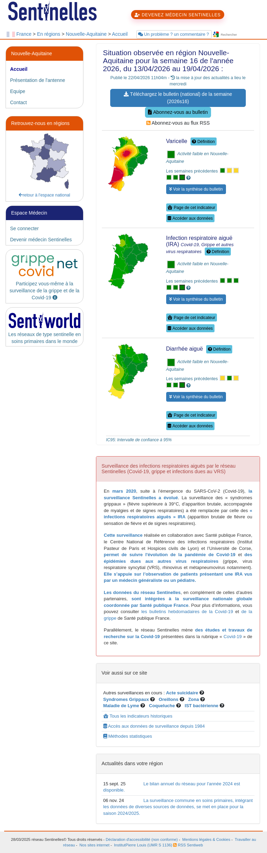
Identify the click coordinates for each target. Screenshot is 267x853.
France (24, 34)
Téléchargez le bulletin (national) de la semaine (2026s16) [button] (178, 97)
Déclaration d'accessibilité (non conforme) (142, 839)
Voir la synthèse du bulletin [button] (196, 189)
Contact (18, 102)
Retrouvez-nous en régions (40, 123)
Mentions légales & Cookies (206, 839)
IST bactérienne (202, 705)
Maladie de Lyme (121, 705)
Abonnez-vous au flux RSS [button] (178, 123)
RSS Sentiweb (188, 845)
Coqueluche (162, 705)
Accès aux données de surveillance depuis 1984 (154, 726)
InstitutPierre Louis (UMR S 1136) (143, 845)
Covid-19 (232, 636)
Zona (193, 699)
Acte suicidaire (182, 692)
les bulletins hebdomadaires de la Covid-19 (187, 611)
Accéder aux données (190, 218)
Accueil (120, 34)
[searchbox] (240, 34)
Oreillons (168, 699)
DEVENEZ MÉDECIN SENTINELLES (177, 14)
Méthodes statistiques (127, 736)
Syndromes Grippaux (126, 699)
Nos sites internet (95, 845)
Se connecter (24, 228)
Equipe (17, 91)
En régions (48, 34)
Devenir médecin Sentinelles (41, 239)
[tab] (44, 69)
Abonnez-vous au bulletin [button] (178, 112)
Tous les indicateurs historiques (137, 716)
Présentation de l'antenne (37, 80)
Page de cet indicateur (191, 207)
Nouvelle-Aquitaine (86, 34)
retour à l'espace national (44, 195)
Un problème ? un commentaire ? (174, 34)
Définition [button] (203, 141)
